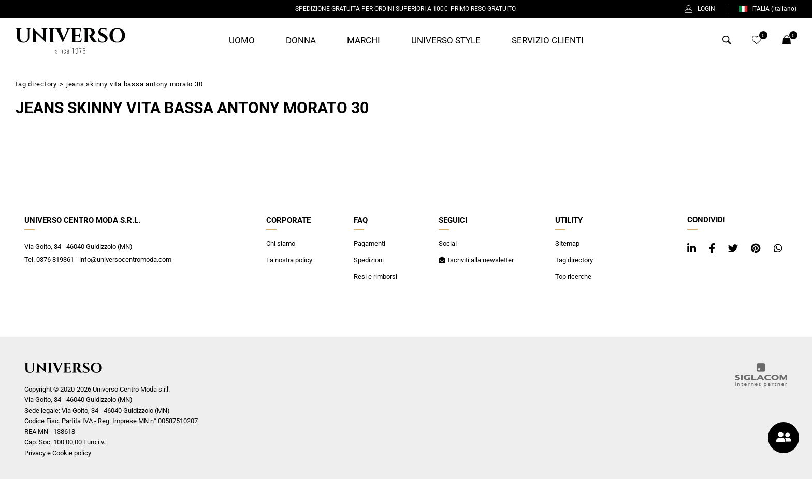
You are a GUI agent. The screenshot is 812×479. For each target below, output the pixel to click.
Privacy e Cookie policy (57, 453)
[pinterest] (757, 249)
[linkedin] (693, 249)
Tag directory (36, 84)
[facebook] (713, 249)
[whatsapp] (778, 249)
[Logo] (70, 41)
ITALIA (767, 8)
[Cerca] (726, 42)
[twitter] (734, 249)
